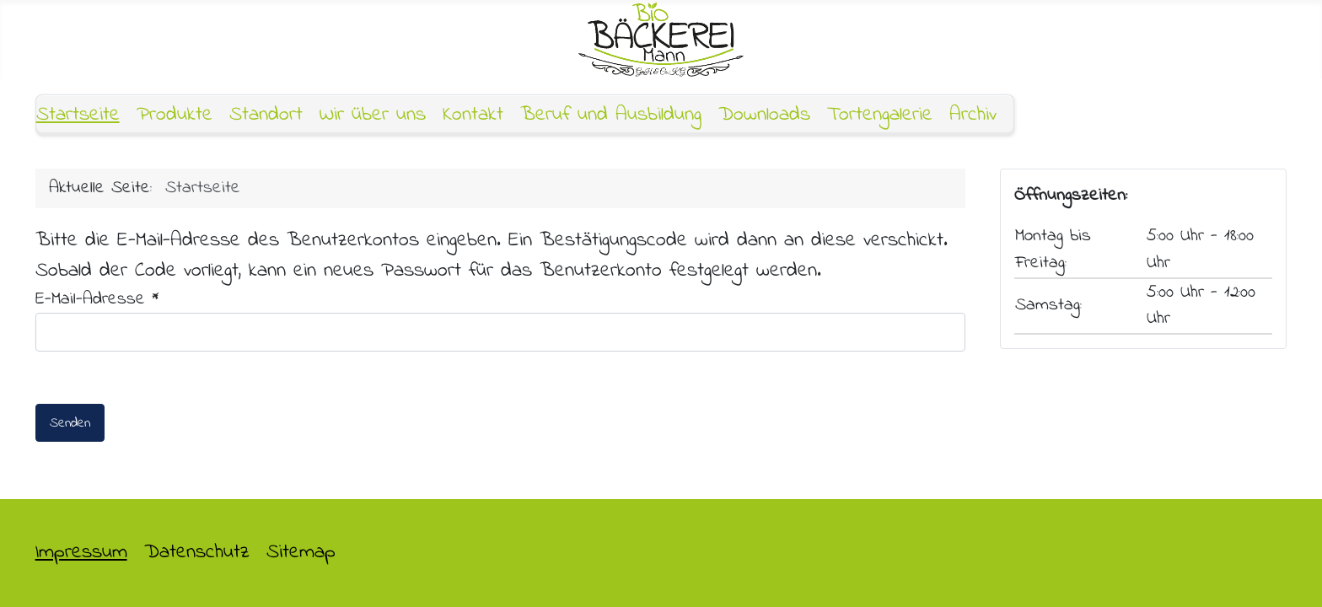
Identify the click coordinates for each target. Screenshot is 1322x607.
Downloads (764, 115)
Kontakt (473, 115)
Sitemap (301, 552)
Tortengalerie (879, 115)
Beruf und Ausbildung (610, 115)
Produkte (174, 115)
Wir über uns (373, 115)
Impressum (81, 552)
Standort (266, 115)
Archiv (973, 115)
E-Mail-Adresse (97, 299)
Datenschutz (197, 552)
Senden (70, 423)
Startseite (78, 115)
